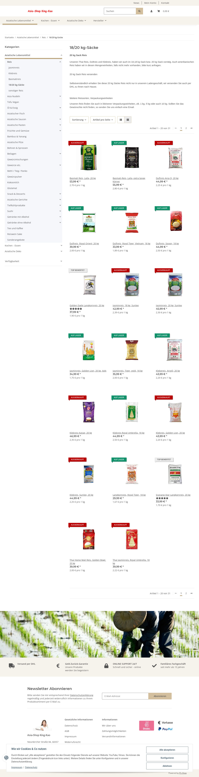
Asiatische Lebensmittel (17, 55)
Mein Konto (150, 2)
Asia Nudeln (13, 96)
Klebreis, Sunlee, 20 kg (81, 494)
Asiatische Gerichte (17, 199)
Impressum (70, 736)
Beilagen (11, 153)
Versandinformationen (113, 736)
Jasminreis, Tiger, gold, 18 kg (128, 370)
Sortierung (77, 119)
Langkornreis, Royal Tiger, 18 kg (129, 494)
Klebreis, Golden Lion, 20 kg (170, 432)
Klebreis (13, 73)
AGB (67, 731)
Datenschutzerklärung (81, 695)
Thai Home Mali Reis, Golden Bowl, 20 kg (88, 562)
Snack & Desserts (16, 193)
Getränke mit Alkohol (18, 216)
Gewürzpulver (14, 176)
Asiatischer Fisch (16, 113)
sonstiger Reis (16, 90)
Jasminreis (14, 67)
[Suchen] (120, 11)
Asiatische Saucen (16, 119)
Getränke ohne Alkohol (19, 222)
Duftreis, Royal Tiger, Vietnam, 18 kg (131, 243)
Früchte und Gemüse (18, 130)
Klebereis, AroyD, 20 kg (168, 370)
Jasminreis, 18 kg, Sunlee (126, 305)
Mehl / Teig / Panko (17, 170)
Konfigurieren (167, 758)
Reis (9, 61)
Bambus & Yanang (16, 136)
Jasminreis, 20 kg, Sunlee (169, 305)
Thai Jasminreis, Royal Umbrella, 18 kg (131, 562)
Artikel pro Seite (101, 119)
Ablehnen (167, 766)
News (136, 2)
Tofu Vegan (13, 102)
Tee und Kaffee (15, 228)
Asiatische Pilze (15, 142)
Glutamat (12, 188)
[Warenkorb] (163, 11)
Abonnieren (160, 696)
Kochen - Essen (13, 245)
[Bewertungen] (76, 308)
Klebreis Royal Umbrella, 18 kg (128, 432)
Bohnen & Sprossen (17, 147)
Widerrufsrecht (73, 742)
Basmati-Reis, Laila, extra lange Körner (129, 180)
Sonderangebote (16, 239)
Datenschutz (71, 725)
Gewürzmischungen (17, 159)
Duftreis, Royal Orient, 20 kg (84, 243)
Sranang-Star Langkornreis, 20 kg (173, 494)
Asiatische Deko (13, 251)
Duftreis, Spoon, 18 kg (167, 243)
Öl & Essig (12, 107)
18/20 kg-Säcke (16, 84)
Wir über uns (109, 725)
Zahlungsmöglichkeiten (114, 731)
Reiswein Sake (14, 234)
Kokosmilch (13, 182)
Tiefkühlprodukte (16, 205)
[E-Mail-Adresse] (125, 696)
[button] (151, 11)
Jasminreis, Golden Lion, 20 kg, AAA (88, 370)
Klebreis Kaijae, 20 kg (81, 432)
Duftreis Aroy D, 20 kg (167, 178)
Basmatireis (15, 79)
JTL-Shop (183, 773)
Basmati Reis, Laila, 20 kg (83, 178)
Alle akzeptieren (167, 750)
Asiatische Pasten (16, 125)
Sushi (10, 211)
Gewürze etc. (14, 165)
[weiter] (191, 128)
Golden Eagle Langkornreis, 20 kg (87, 305)
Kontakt (165, 2)
